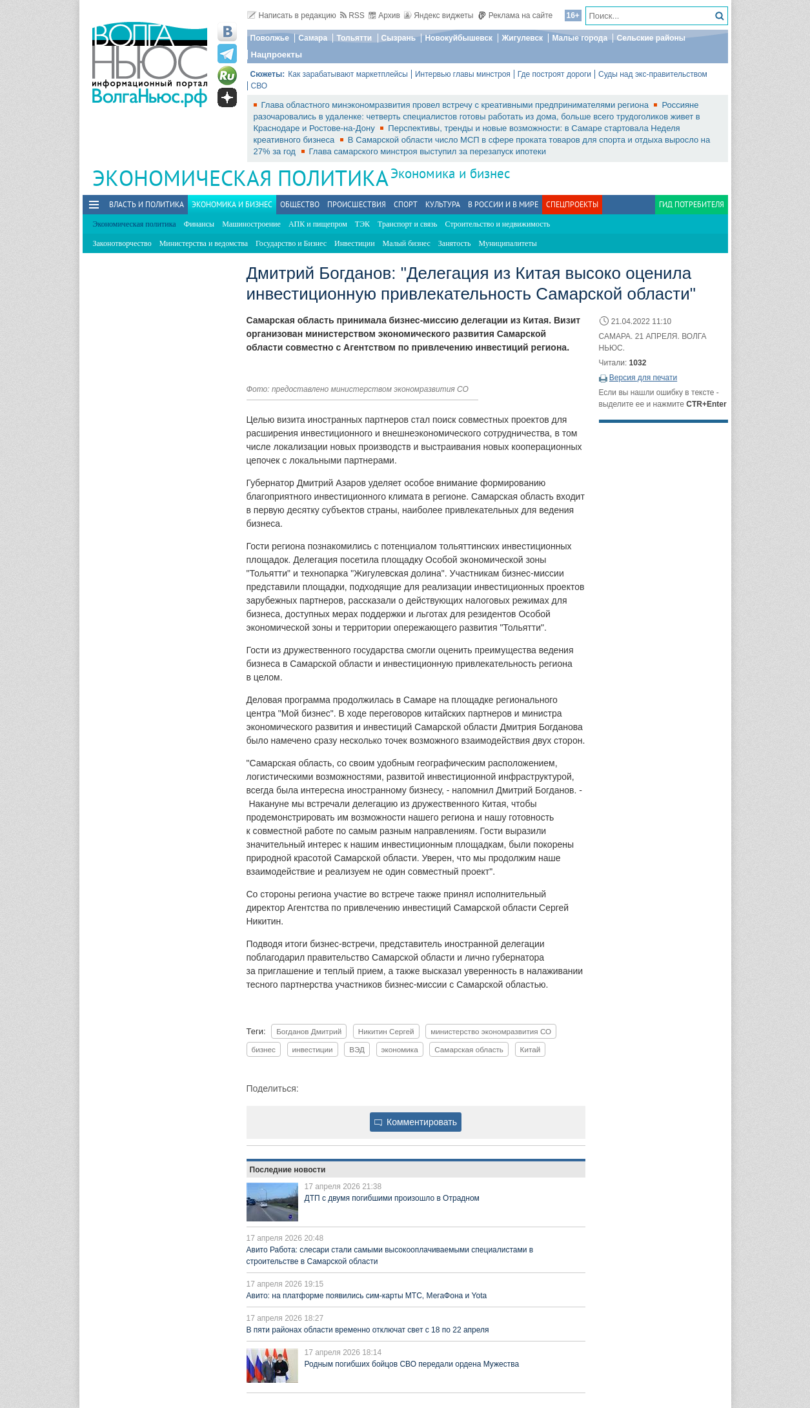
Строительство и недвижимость (498, 224)
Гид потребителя (691, 204)
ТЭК (362, 224)
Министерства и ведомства (203, 243)
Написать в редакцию (291, 15)
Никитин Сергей (386, 1031)
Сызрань (398, 38)
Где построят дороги (554, 74)
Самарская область (468, 1049)
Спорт (406, 204)
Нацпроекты (277, 54)
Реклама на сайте (515, 15)
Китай (530, 1049)
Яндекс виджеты (438, 15)
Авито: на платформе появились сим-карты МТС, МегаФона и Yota (367, 1295)
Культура (442, 204)
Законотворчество (122, 243)
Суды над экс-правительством (652, 74)
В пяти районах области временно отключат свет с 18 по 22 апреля (368, 1329)
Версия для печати (643, 377)
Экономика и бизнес (450, 173)
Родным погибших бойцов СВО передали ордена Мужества (412, 1364)
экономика (399, 1049)
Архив (384, 15)
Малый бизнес (406, 243)
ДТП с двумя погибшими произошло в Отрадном (392, 1198)
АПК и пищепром (318, 224)
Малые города (579, 38)
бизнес (264, 1049)
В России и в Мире (503, 204)
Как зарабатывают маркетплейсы (348, 74)
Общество (299, 204)
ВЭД (357, 1049)
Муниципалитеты (508, 243)
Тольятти (354, 38)
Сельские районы (650, 38)
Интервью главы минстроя (463, 74)
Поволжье (269, 38)
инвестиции (312, 1049)
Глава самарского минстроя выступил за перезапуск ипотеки (427, 151)
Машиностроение (251, 224)
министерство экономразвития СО (490, 1031)
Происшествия (356, 204)
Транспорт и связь (407, 224)
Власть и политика (146, 204)
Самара (312, 38)
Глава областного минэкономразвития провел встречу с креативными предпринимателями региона (456, 105)
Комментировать (415, 1122)
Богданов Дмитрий (308, 1031)
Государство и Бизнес (291, 243)
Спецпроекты (572, 204)
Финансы (199, 224)
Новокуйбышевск (458, 38)
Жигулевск (522, 38)
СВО (259, 85)
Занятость (454, 243)
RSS (352, 15)
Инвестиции (354, 243)
